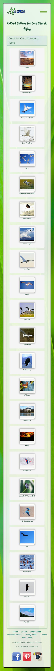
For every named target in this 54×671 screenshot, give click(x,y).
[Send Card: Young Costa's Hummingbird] (27, 486)
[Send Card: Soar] (27, 537)
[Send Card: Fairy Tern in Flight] (27, 108)
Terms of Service (13, 635)
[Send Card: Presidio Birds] (27, 562)
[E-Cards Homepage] (21, 11)
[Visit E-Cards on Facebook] (16, 660)
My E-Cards (27, 638)
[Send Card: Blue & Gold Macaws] (27, 511)
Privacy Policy (30, 635)
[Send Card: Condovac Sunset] (27, 83)
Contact (44, 635)
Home (15, 632)
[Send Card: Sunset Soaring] (27, 209)
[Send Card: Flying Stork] (27, 310)
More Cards (36, 632)
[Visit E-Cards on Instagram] (37, 660)
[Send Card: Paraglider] (27, 612)
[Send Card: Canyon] (27, 58)
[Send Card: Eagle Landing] (27, 360)
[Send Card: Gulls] (27, 158)
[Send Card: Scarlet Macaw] (27, 461)
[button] (43, 11)
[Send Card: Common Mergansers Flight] (27, 184)
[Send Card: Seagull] (27, 285)
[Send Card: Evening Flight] (27, 234)
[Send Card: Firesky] (27, 436)
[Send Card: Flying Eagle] (27, 587)
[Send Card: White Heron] (27, 335)
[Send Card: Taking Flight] (27, 411)
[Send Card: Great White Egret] (27, 133)
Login (24, 632)
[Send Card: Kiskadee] (27, 385)
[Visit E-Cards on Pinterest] (27, 660)
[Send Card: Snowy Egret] (27, 259)
